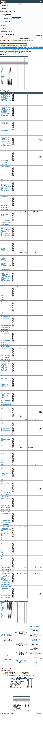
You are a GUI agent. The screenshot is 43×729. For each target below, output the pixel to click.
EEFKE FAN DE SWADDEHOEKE (3, 254)
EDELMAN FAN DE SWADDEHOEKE (4, 251)
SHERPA (2, 539)
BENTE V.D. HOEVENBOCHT (5, 355)
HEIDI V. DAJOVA (3, 488)
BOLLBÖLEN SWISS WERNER (6, 209)
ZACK (2, 181)
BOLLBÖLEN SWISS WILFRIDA (4, 215)
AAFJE (2, 57)
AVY (1, 443)
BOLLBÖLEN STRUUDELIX (5, 342)
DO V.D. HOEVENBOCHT (5, 503)
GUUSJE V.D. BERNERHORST (6, 325)
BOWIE (2, 445)
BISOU (2, 408)
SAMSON (2, 65)
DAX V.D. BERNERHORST (5, 320)
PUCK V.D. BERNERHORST (5, 528)
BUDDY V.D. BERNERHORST (5, 513)
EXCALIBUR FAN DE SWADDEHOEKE (4, 271)
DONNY (2, 610)
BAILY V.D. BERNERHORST (5, 316)
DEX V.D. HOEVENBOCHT (5, 496)
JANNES (2, 604)
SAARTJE (2, 607)
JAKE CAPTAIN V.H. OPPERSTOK (13, 18)
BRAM (2, 481)
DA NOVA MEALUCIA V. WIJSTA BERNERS (5, 275)
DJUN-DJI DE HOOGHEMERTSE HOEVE (5, 434)
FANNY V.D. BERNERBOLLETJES (4, 388)
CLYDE (2, 312)
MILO (1, 537)
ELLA (1, 458)
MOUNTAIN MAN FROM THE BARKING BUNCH (5, 138)
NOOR (2, 295)
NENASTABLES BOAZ (4, 160)
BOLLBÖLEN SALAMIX (5, 331)
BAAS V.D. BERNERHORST (5, 580)
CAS (1, 310)
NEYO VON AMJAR (4, 245)
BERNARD (2, 602)
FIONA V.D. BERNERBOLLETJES (4, 397)
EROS (2, 460)
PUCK (2, 470)
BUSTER (2, 288)
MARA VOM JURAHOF (4, 198)
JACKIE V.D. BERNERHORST (6, 222)
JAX (1, 612)
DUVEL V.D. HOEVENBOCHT (5, 509)
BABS (2, 475)
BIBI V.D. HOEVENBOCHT (5, 357)
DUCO (2, 535)
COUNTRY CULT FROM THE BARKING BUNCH (5, 131)
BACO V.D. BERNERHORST (5, 582)
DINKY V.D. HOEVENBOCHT (5, 500)
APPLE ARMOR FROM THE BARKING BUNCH (5, 97)
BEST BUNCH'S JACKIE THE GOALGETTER (5, 118)
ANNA (2, 67)
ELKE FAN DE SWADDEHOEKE (3, 256)
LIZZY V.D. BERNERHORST (5, 524)
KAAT (1, 175)
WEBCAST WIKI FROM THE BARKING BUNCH (5, 112)
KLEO (2, 554)
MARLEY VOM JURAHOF (5, 200)
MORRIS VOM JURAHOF (5, 205)
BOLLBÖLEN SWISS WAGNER (6, 207)
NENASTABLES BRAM (4, 168)
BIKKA (2, 68)
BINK (1, 70)
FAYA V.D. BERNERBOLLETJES (4, 389)
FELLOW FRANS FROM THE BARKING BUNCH (5, 133)
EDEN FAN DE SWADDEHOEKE (3, 253)
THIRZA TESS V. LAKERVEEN (6, 125)
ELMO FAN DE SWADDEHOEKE (3, 258)
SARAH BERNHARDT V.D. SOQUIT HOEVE (5, 194)
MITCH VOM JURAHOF (4, 203)
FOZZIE (2, 128)
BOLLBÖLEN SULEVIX (4, 344)
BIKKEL (2, 69)
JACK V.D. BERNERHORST (5, 520)
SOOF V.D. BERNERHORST (5, 329)
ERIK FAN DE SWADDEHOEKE (6, 265)
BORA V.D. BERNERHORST (5, 584)
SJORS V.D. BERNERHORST (5, 597)
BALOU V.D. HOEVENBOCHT (6, 350)
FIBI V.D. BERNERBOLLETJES (6, 393)
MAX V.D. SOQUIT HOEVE (5, 190)
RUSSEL (2, 179)
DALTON (2, 58)
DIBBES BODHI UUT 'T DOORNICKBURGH (4, 371)
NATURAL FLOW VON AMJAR (6, 243)
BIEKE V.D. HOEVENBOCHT (5, 359)
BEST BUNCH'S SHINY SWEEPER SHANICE (4, 123)
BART (2, 477)
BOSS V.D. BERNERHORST (5, 218)
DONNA (2, 71)
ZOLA (2, 183)
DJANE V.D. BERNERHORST (5, 220)
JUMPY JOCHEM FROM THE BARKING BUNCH (5, 134)
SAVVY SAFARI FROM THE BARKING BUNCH (5, 108)
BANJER (2, 453)
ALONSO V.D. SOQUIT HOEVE (6, 569)
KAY (1, 74)
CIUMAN (2, 410)
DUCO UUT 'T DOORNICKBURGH (4, 378)
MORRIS (2, 293)
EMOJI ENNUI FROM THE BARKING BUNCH (5, 104)
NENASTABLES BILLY (4, 158)
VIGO (1, 541)
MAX (1, 86)
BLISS (2, 305)
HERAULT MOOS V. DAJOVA (5, 492)
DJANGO (2, 59)
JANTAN (2, 423)
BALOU (2, 543)
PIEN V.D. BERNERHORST (5, 526)
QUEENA (2, 76)
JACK (2, 84)
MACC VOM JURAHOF (4, 196)
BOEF (2, 80)
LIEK (1, 290)
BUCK (2, 81)
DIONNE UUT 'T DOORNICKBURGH (4, 373)
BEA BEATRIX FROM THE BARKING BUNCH (5, 448)
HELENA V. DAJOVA (4, 490)
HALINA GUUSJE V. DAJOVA (5, 483)
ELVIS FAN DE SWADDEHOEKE (3, 260)
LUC (1, 75)
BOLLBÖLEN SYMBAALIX (5, 346)
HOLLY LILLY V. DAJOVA (5, 494)
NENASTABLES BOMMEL (5, 166)
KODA (2, 556)
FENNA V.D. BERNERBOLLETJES (4, 391)
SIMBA (2, 89)
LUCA (7, 19)
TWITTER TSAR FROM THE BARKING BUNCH (5, 110)
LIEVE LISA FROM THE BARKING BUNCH (4, 136)
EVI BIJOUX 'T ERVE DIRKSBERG (4, 474)
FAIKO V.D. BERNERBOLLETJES (4, 386)
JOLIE (2, 466)
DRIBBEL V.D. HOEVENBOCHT (6, 507)
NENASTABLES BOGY (4, 164)
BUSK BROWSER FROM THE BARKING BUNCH (6, 101)
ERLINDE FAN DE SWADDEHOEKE (4, 268)
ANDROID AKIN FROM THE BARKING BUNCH (5, 95)
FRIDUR (2, 415)
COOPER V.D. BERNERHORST (6, 515)
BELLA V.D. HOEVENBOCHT (5, 353)
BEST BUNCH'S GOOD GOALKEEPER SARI (4, 116)
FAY (1, 611)
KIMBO (2, 552)
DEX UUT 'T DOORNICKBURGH (4, 369)
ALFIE (2, 170)
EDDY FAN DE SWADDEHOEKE (3, 249)
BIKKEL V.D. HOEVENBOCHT (6, 361)
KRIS (1, 558)
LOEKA (2, 85)
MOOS (2, 560)
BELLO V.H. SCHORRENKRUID (6, 400)
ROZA (2, 77)
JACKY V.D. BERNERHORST (5, 522)
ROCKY (2, 64)
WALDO (2, 66)
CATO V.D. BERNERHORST (5, 318)
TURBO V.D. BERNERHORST (5, 224)
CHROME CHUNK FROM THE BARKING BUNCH (6, 103)
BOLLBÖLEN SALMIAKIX (5, 333)
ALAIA (2, 406)
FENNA (2, 545)
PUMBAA (2, 87)
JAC (1, 72)
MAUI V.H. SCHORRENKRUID (6, 404)
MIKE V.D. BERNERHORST (5, 595)
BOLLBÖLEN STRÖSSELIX (5, 340)
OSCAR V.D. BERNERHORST (6, 327)
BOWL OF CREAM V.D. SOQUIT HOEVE (4, 185)
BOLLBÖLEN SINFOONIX (5, 338)
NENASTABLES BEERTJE (5, 155)
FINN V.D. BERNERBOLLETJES (4, 395)
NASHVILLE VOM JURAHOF (5, 380)
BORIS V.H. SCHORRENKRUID (6, 402)
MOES (2, 177)
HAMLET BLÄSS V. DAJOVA (5, 485)
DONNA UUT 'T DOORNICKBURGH (4, 376)
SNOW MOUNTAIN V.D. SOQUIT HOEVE (4, 579)
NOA (1, 605)
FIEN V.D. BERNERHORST (5, 590)
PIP (1, 606)
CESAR (2, 82)
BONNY (2, 308)
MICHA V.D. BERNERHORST (5, 593)
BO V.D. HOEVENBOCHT (5, 363)
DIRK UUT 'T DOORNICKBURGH (4, 374)
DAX (1, 173)
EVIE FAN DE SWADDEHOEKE (6, 269)
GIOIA (2, 417)
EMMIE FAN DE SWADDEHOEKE (3, 264)
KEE (1, 550)
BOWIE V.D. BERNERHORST (5, 511)
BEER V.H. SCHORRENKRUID (6, 398)
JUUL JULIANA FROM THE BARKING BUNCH (5, 449)
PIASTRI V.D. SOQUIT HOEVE (6, 575)
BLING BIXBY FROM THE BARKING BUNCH (5, 99)
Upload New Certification (25, 38)
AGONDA (2, 425)
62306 (7, 21)
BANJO (2, 301)
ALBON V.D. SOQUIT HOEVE (5, 567)
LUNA (2, 314)
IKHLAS (2, 421)
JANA (2, 73)
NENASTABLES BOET (4, 162)
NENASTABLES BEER (4, 153)
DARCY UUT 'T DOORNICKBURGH (4, 365)
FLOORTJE (2, 462)
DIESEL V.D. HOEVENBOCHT (6, 498)
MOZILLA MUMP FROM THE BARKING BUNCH (5, 106)
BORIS (2, 479)
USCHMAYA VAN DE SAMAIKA (6, 348)
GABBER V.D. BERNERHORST (6, 323)
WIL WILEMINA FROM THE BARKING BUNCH (5, 451)
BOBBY (2, 455)
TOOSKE (2, 299)
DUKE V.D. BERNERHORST (5, 588)
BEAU (2, 303)
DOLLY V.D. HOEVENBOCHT (5, 505)
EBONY (2, 413)
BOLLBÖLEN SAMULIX (5, 335)
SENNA (2, 297)
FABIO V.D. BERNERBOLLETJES (4, 384)
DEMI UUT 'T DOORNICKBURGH (4, 367)
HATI (1, 419)
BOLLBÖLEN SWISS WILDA (5, 213)
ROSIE (2, 88)
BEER (2, 286)
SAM (1, 78)
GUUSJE (2, 83)
